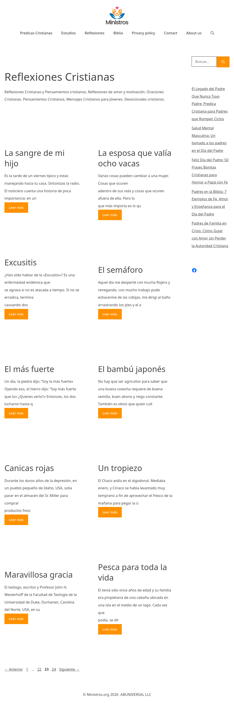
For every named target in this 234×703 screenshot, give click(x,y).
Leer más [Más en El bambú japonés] (110, 413)
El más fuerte (29, 369)
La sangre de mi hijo (34, 158)
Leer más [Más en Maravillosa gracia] (16, 618)
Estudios (68, 33)
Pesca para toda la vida (132, 572)
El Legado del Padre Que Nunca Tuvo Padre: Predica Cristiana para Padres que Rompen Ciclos (210, 103)
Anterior (13, 669)
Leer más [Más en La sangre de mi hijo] (16, 207)
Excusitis (20, 262)
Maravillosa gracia (38, 574)
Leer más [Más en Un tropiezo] (110, 512)
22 (39, 669)
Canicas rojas (29, 468)
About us (194, 33)
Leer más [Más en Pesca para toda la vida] (110, 629)
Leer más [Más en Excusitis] (16, 314)
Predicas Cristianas (36, 33)
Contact (170, 33)
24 (54, 669)
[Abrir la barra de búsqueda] (212, 33)
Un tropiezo (120, 468)
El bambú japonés (132, 369)
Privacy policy (143, 33)
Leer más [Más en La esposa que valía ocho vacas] (110, 215)
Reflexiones (95, 33)
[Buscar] (223, 61)
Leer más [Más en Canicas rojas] (16, 519)
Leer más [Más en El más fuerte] (16, 413)
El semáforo (120, 269)
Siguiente (69, 669)
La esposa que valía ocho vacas (135, 158)
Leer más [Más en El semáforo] (110, 314)
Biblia (118, 33)
